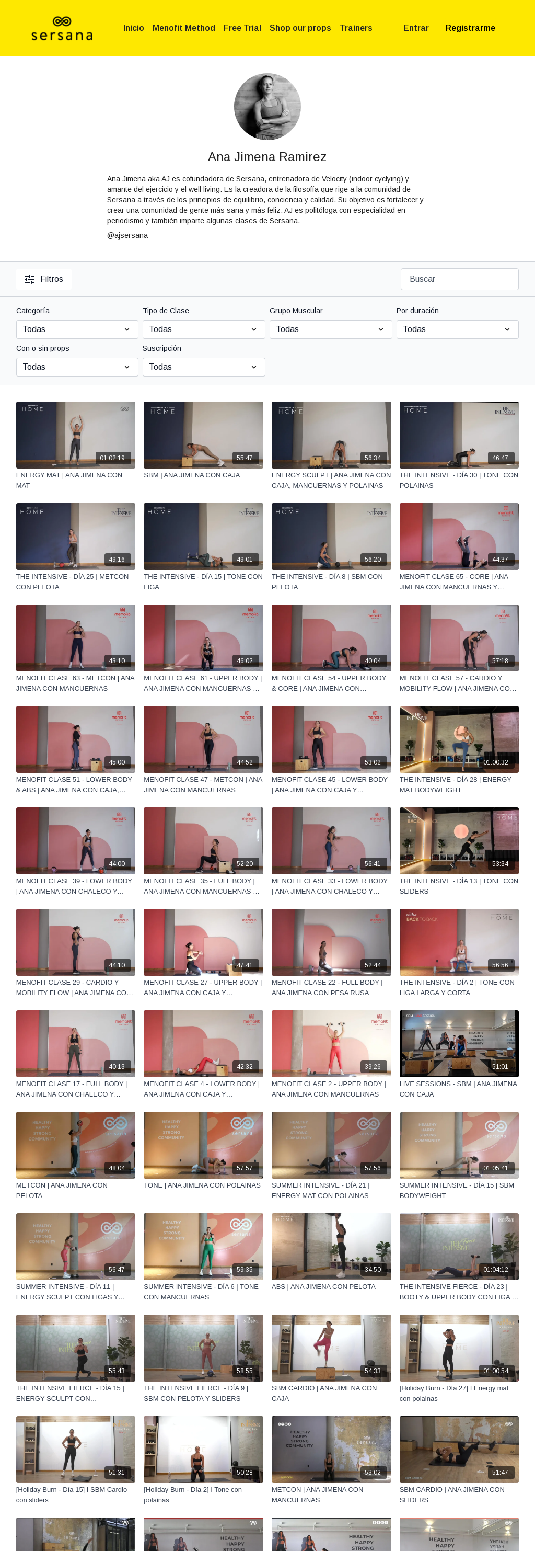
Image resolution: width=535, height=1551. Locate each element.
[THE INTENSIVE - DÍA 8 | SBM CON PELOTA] (331, 582)
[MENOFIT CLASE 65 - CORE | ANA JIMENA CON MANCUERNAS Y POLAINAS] (459, 582)
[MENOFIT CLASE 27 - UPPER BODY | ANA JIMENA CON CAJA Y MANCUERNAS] (203, 987)
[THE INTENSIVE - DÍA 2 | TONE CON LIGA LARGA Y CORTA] (459, 987)
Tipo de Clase (166, 310)
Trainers (356, 28)
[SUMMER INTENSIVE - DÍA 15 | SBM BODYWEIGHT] (459, 1190)
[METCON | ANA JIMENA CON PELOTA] (76, 1190)
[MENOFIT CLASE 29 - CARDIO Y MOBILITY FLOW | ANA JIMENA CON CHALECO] (76, 987)
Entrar (416, 28)
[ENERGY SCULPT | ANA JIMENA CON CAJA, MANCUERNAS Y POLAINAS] (331, 480)
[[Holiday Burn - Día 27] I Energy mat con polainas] (459, 1393)
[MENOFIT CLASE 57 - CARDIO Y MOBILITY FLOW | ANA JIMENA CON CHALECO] (459, 683)
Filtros (44, 279)
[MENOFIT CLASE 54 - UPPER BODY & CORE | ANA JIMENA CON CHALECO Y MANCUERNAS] (331, 683)
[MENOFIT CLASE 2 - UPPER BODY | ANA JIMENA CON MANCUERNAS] (331, 1089)
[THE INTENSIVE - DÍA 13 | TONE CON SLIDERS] (459, 886)
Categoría (33, 310)
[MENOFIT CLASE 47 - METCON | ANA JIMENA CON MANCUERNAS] (203, 784)
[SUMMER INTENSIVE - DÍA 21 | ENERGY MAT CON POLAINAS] (331, 1190)
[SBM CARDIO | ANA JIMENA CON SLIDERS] (459, 1495)
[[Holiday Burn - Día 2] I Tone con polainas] (203, 1495)
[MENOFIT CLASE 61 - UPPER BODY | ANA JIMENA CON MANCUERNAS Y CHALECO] (203, 683)
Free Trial (242, 28)
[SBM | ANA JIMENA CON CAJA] (203, 475)
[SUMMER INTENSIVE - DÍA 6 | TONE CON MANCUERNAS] (203, 1292)
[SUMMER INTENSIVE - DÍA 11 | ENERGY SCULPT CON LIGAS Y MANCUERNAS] (76, 1292)
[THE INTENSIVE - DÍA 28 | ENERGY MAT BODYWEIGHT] (459, 784)
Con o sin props (42, 348)
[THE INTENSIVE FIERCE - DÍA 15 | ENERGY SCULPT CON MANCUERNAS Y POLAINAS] (76, 1393)
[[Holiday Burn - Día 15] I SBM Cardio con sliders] (76, 1495)
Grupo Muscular (296, 310)
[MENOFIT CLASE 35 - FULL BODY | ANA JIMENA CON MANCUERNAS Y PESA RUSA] (203, 886)
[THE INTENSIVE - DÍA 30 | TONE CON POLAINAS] (459, 480)
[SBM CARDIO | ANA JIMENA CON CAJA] (331, 1393)
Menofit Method (184, 28)
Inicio (133, 28)
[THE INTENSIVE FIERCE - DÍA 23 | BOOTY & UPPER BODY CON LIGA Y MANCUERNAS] (459, 1292)
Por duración (418, 310)
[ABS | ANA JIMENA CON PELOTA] (331, 1287)
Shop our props (300, 28)
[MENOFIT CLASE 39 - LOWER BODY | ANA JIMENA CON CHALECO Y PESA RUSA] (76, 886)
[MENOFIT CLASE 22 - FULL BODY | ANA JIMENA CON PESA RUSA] (331, 987)
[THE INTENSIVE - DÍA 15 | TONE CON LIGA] (203, 582)
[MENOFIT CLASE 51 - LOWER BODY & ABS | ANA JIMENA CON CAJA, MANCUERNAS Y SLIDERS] (76, 784)
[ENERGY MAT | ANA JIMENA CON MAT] (76, 480)
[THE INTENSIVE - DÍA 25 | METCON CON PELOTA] (76, 582)
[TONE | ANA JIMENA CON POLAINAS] (203, 1185)
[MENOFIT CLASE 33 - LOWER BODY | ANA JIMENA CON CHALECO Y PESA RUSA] (331, 886)
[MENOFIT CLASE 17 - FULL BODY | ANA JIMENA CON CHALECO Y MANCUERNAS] (76, 1089)
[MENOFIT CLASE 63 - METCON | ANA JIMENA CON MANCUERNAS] (76, 683)
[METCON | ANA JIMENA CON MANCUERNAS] (331, 1495)
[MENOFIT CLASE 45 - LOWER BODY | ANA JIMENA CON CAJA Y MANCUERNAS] (331, 784)
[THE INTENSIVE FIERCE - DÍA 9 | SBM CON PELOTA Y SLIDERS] (203, 1393)
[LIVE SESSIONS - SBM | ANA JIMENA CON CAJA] (459, 1089)
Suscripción (162, 348)
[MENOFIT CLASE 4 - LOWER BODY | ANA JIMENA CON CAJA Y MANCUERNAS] (203, 1089)
